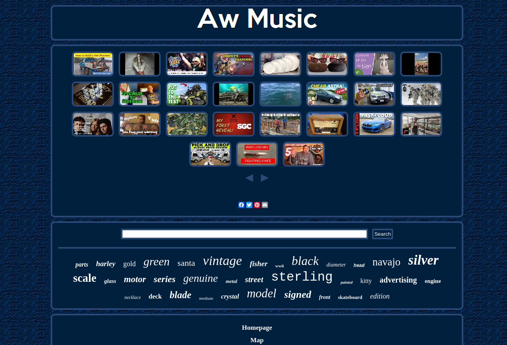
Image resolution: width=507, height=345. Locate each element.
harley (105, 264)
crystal (230, 296)
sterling (302, 277)
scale (84, 278)
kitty (366, 280)
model (262, 293)
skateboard (350, 297)
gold (129, 264)
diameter (336, 265)
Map (257, 340)
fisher (258, 264)
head (359, 265)
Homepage (257, 327)
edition (380, 296)
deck (155, 296)
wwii (279, 265)
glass (110, 281)
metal (232, 281)
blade (180, 295)
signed (297, 294)
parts (81, 264)
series (165, 279)
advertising (398, 280)
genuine (200, 278)
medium (206, 298)
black (305, 261)
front (324, 297)
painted (346, 282)
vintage (222, 260)
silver (423, 260)
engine (433, 281)
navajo (386, 262)
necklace (132, 297)
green (157, 261)
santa (186, 263)
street (254, 279)
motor (135, 279)
